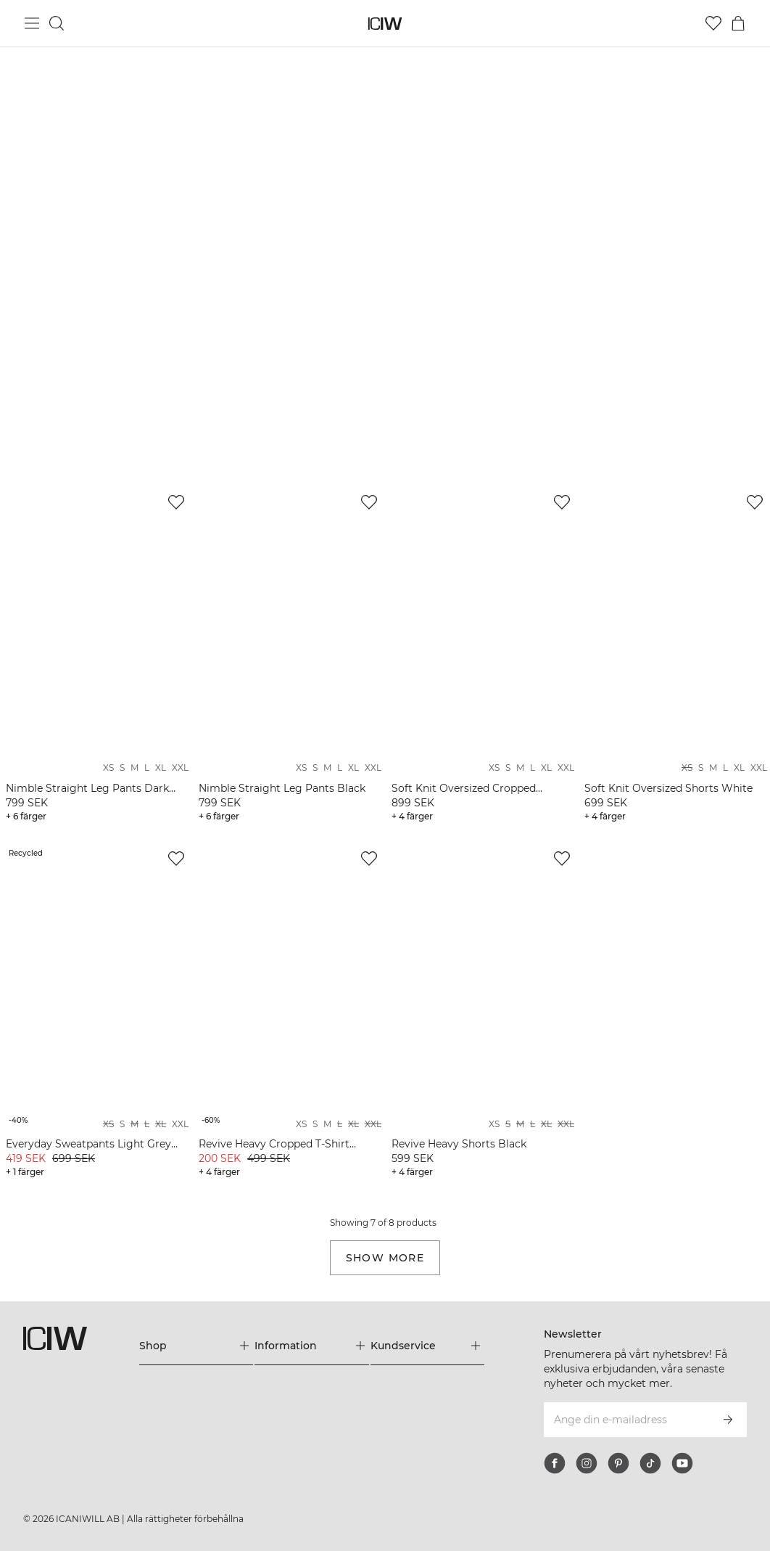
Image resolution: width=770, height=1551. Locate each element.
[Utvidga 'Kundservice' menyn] (427, 1345)
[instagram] (586, 1463)
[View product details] (95, 656)
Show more (385, 1257)
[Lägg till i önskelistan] (176, 502)
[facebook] (554, 1463)
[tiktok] (650, 1463)
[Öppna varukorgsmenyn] (738, 23)
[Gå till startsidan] (385, 23)
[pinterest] (618, 1463)
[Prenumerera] (727, 1419)
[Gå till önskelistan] (713, 23)
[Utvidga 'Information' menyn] (311, 1345)
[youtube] (682, 1463)
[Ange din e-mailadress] (626, 1419)
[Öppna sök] (56, 23)
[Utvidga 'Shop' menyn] (196, 1345)
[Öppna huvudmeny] (32, 23)
